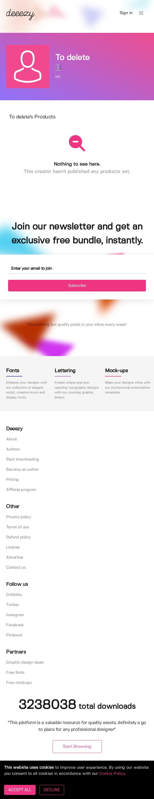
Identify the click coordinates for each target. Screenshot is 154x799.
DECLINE (52, 789)
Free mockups (19, 683)
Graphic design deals (25, 662)
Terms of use (17, 527)
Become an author (22, 469)
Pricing (12, 480)
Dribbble (13, 595)
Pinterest (14, 635)
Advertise (14, 557)
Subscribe (77, 285)
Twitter (12, 605)
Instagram (15, 615)
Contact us (15, 567)
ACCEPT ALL (19, 789)
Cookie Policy (112, 774)
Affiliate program (21, 490)
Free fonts (15, 673)
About (11, 439)
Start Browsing (77, 746)
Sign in (126, 13)
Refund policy (18, 537)
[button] (141, 13)
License (13, 547)
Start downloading (22, 459)
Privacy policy (18, 517)
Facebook (15, 625)
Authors (13, 449)
